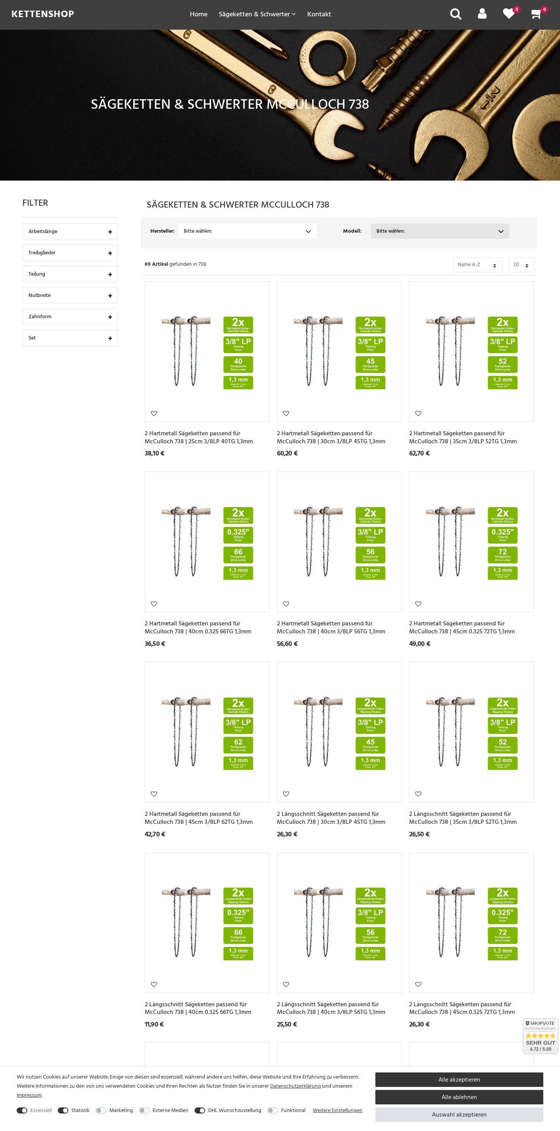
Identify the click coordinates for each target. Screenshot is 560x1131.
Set (70, 338)
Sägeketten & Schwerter (257, 14)
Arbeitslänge (70, 232)
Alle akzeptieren (459, 1080)
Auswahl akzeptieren (459, 1115)
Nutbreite (70, 296)
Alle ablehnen (459, 1097)
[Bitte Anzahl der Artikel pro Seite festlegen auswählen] (522, 264)
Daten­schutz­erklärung (295, 1086)
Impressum (29, 1095)
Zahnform (70, 317)
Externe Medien (170, 1110)
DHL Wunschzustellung (234, 1110)
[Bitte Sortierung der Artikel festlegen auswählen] (478, 264)
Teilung (70, 275)
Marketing (121, 1110)
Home (198, 14)
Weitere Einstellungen (337, 1110)
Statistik (80, 1110)
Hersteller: (162, 231)
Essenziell (41, 1110)
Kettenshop (42, 14)
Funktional (293, 1110)
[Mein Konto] (482, 16)
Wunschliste (154, 413)
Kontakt (319, 14)
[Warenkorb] (537, 16)
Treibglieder (70, 253)
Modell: (352, 231)
